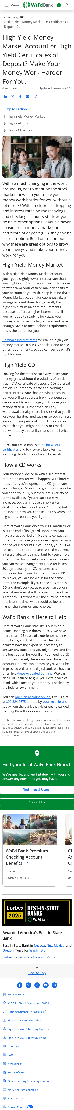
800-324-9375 (16, 702)
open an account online (32, 697)
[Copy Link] (35, 96)
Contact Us (37, 802)
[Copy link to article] (35, 97)
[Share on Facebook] (20, 97)
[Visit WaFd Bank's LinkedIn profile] (37, 985)
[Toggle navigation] (11, 5)
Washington (38, 950)
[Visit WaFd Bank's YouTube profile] (45, 985)
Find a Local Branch (37, 790)
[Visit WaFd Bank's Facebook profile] (19, 985)
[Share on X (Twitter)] (13, 97)
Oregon (8, 950)
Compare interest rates (19, 340)
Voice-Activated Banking (34, 673)
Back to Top (37, 973)
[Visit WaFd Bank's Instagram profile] (54, 985)
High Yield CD (18, 123)
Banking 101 (16, 17)
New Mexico (55, 945)
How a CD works (20, 130)
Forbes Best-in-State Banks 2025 (28, 957)
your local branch (56, 702)
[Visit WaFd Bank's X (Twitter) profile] (28, 985)
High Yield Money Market (26, 116)
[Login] (67, 5)
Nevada (39, 945)
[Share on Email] (28, 97)
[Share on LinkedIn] (5, 97)
